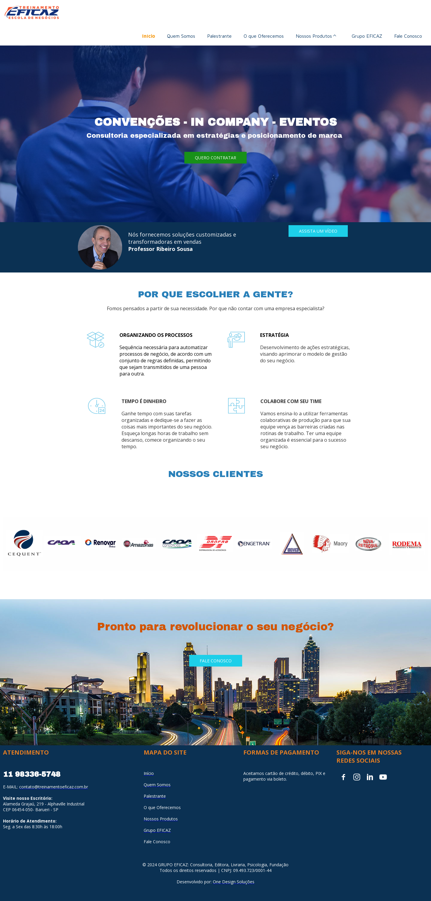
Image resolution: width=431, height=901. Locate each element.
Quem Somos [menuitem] (181, 36)
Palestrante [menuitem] (219, 36)
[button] (215, 157)
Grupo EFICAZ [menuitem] (367, 36)
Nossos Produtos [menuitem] (314, 36)
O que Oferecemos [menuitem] (264, 36)
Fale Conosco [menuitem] (408, 36)
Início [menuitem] (148, 36)
